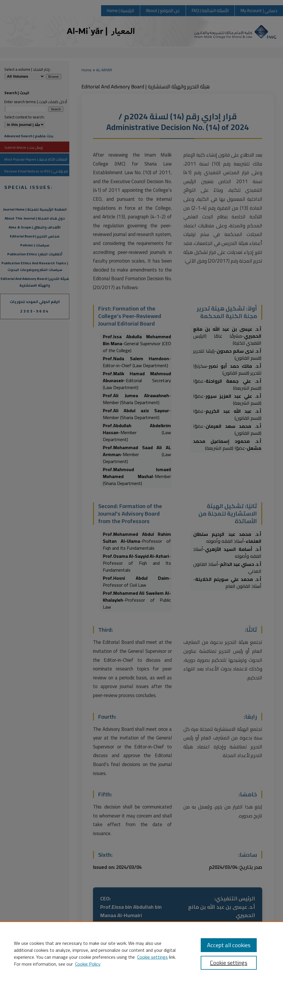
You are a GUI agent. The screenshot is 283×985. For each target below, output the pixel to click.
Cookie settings (152, 957)
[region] (141, 953)
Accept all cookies (228, 945)
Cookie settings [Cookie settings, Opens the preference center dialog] (228, 962)
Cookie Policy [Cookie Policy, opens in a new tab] (87, 964)
